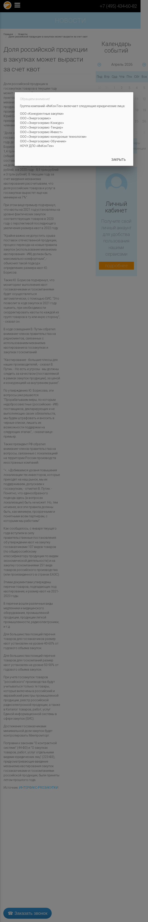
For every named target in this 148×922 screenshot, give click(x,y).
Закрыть (118, 160)
